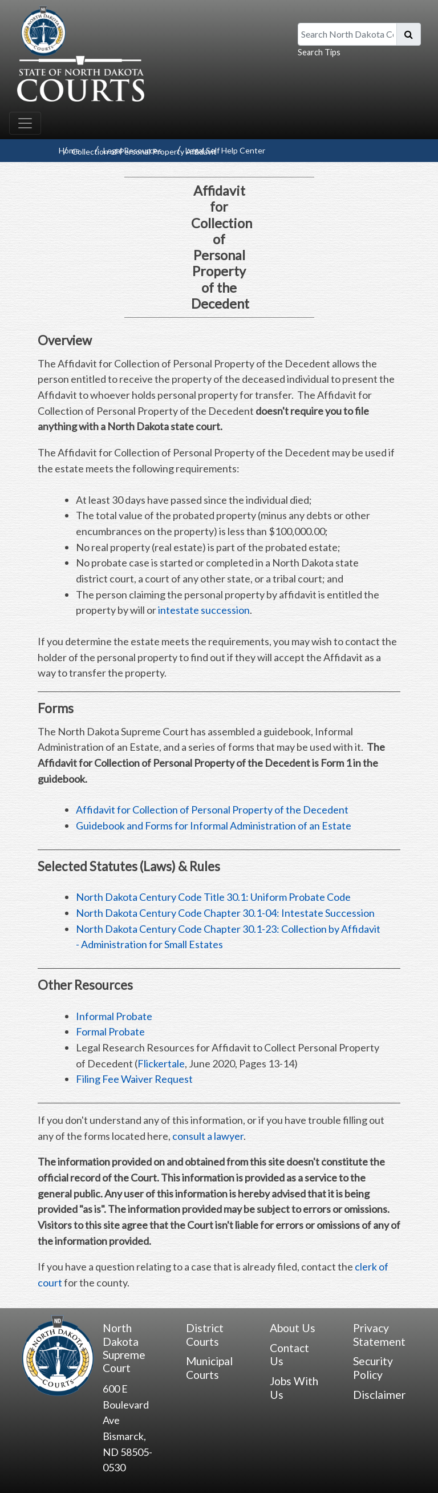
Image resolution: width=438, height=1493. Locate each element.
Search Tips (319, 52)
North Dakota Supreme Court (124, 1347)
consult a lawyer (208, 1136)
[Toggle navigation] (25, 123)
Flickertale (161, 1063)
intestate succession (204, 610)
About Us (292, 1327)
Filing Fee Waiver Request (134, 1079)
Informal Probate (114, 1016)
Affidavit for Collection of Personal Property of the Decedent (212, 809)
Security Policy (373, 1367)
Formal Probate (110, 1031)
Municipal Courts (209, 1367)
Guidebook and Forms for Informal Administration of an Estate (213, 825)
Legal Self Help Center (225, 150)
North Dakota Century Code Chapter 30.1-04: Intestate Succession (225, 913)
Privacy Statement (379, 1334)
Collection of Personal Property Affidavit (144, 151)
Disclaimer (379, 1394)
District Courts (205, 1334)
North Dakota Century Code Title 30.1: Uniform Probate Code (213, 897)
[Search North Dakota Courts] (347, 34)
